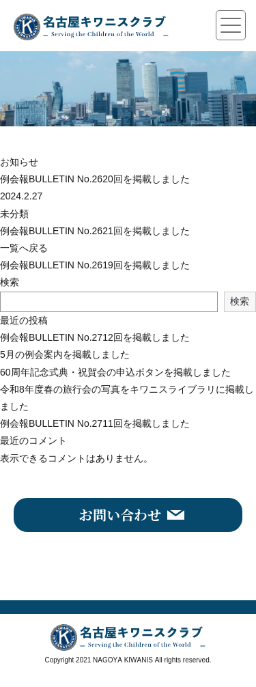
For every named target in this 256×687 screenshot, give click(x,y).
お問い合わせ (120, 514)
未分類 (14, 213)
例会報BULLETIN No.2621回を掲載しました (95, 230)
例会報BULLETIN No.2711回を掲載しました (95, 423)
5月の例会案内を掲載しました (65, 354)
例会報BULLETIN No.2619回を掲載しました (95, 265)
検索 (9, 282)
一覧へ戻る (24, 247)
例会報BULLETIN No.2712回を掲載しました (95, 337)
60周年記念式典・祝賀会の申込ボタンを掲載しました (115, 372)
